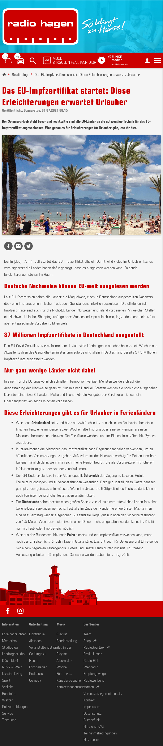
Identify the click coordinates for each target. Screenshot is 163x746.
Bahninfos (9, 693)
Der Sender (91, 624)
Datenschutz (92, 713)
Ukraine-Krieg (12, 673)
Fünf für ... (64, 673)
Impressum (91, 706)
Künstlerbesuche (68, 680)
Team (87, 633)
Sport (6, 680)
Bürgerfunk (91, 719)
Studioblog (20, 74)
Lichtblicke (37, 633)
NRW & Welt (12, 666)
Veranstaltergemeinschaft (102, 693)
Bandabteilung (66, 640)
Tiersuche (9, 719)
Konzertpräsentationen (73, 686)
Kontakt (89, 699)
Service (7, 713)
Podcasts (36, 673)
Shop (87, 640)
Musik (60, 624)
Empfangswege (94, 673)
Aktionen (35, 640)
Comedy (35, 680)
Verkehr (7, 686)
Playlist (61, 633)
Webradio (90, 666)
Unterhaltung (38, 624)
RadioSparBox (93, 647)
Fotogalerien (38, 666)
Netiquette (91, 739)
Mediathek (9, 640)
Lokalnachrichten (14, 633)
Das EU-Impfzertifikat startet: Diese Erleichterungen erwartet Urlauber (87, 74)
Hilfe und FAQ (93, 726)
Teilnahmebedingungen (100, 732)
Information (10, 624)
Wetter (7, 699)
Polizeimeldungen (14, 706)
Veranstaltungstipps (44, 647)
